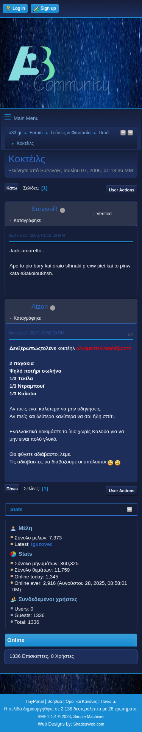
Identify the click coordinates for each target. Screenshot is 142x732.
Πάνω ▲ (109, 701)
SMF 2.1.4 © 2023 (54, 716)
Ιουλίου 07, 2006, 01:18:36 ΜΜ (37, 235)
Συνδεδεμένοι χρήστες (48, 599)
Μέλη (25, 528)
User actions (121, 190)
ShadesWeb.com (88, 724)
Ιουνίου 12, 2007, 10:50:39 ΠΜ (36, 333)
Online (16, 640)
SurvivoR (44, 209)
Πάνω (12, 488)
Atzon (39, 306)
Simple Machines (89, 716)
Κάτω (11, 188)
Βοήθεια (54, 701)
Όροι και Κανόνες (81, 701)
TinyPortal (34, 701)
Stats (16, 509)
